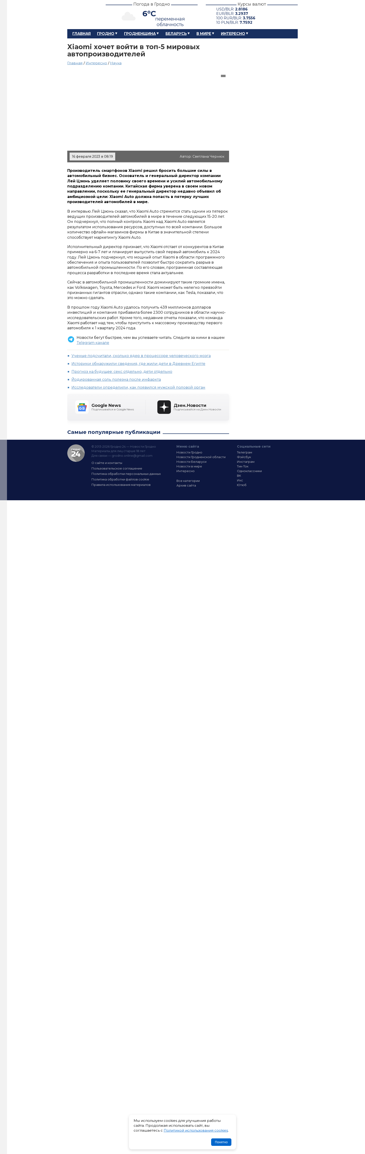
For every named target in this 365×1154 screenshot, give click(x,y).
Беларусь (176, 33)
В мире (203, 33)
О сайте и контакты (106, 463)
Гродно (105, 33)
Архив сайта (186, 485)
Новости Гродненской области (201, 457)
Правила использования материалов (121, 485)
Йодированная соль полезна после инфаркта (116, 379)
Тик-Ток (242, 466)
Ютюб (242, 485)
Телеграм (244, 452)
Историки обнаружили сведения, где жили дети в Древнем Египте (138, 363)
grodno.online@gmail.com (132, 455)
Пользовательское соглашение (116, 468)
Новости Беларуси (191, 461)
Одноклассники (249, 471)
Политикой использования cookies (196, 1130)
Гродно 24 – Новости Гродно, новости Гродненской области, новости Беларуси (82, 14)
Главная (81, 33)
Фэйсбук (244, 457)
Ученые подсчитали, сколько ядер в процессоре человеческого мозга (141, 356)
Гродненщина (140, 33)
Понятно (221, 1142)
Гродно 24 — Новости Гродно (76, 453)
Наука (116, 63)
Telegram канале (93, 342)
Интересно (233, 33)
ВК (239, 475)
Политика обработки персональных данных (126, 474)
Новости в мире (189, 466)
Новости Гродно (189, 452)
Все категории (188, 481)
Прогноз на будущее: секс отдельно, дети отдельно (121, 371)
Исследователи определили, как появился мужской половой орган (138, 387)
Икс (240, 480)
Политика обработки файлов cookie (120, 479)
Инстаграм (245, 461)
